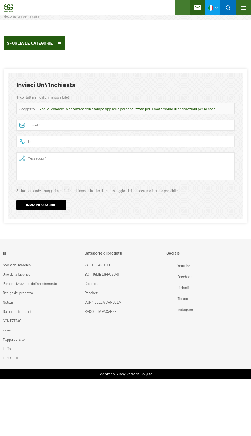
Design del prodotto (18, 293)
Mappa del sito (14, 339)
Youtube (172, 265)
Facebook (172, 276)
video (7, 330)
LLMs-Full (10, 358)
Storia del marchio (17, 265)
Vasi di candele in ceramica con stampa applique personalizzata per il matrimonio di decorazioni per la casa (127, 108)
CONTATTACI (12, 321)
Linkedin (172, 287)
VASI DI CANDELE (98, 265)
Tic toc (172, 298)
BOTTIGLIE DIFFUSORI (102, 274)
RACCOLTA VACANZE (101, 311)
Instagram (172, 309)
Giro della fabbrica (17, 274)
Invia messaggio (41, 205)
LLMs (7, 349)
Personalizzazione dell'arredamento (30, 283)
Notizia (8, 302)
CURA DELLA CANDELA (103, 302)
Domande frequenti (17, 311)
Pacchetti (92, 293)
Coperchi (92, 283)
